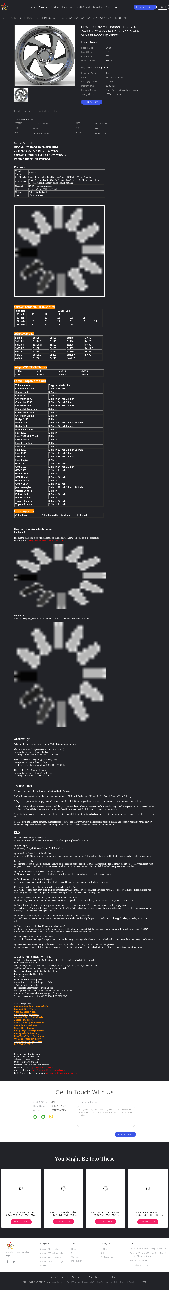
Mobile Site (114, 1277)
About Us (55, 7)
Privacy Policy (94, 1277)
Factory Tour (67, 7)
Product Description (48, 111)
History (74, 1249)
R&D (102, 1253)
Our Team (75, 1257)
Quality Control (83, 7)
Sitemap (75, 1277)
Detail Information (23, 111)
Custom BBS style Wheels (51, 1253)
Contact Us (98, 7)
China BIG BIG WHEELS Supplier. (37, 1282)
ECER (143, 1282)
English (163, 7)
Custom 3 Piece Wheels (50, 1257)
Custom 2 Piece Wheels (50, 1249)
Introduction (76, 1260)
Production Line (107, 1257)
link (87, 618)
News (108, 7)
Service (74, 1253)
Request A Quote (145, 7)
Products (43, 7)
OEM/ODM (105, 1249)
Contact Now (91, 102)
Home (32, 7)
